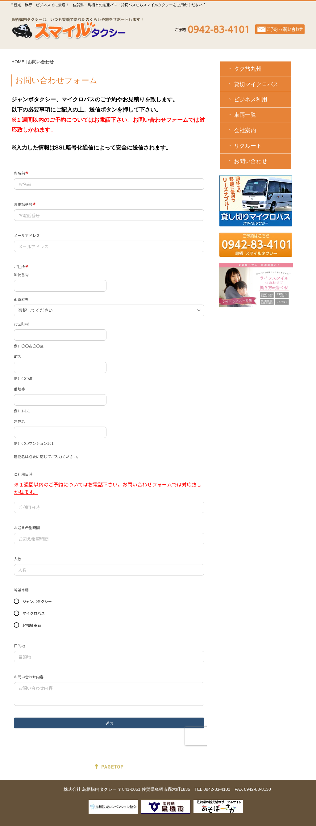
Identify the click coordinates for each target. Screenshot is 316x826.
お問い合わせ (247, 161)
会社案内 (241, 130)
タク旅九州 (244, 68)
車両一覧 (241, 115)
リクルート (244, 145)
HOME (17, 61)
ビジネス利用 (247, 99)
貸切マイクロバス (252, 84)
